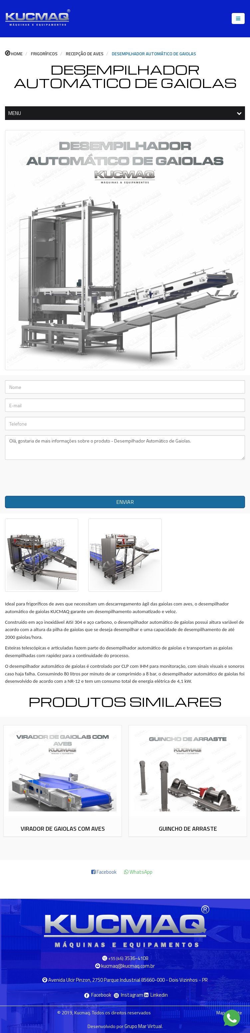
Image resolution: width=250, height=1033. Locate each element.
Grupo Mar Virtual (143, 1026)
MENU (125, 113)
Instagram (129, 995)
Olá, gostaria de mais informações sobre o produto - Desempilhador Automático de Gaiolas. (125, 447)
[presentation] (56, 478)
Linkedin (156, 995)
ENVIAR (125, 502)
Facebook (98, 995)
